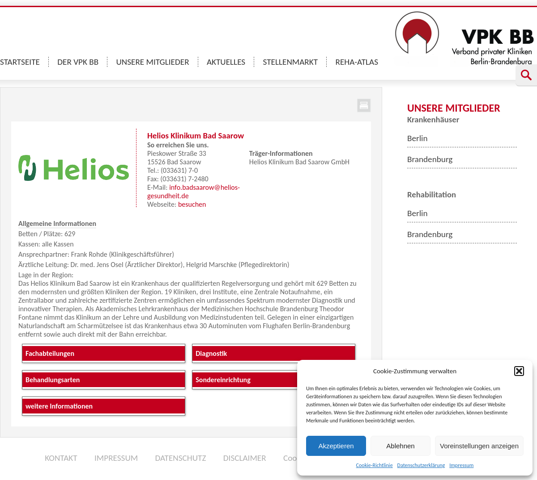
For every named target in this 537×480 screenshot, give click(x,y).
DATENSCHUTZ (180, 458)
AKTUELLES (226, 62)
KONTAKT (61, 458)
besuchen (192, 204)
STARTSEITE (20, 62)
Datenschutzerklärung (421, 465)
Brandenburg (429, 159)
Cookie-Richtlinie (374, 465)
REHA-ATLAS (356, 62)
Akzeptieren (336, 446)
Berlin (417, 138)
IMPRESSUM (116, 458)
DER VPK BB (77, 62)
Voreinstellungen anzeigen (479, 446)
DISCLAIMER (244, 458)
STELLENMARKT (290, 62)
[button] (519, 371)
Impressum (461, 465)
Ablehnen (400, 446)
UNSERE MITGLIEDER (152, 62)
